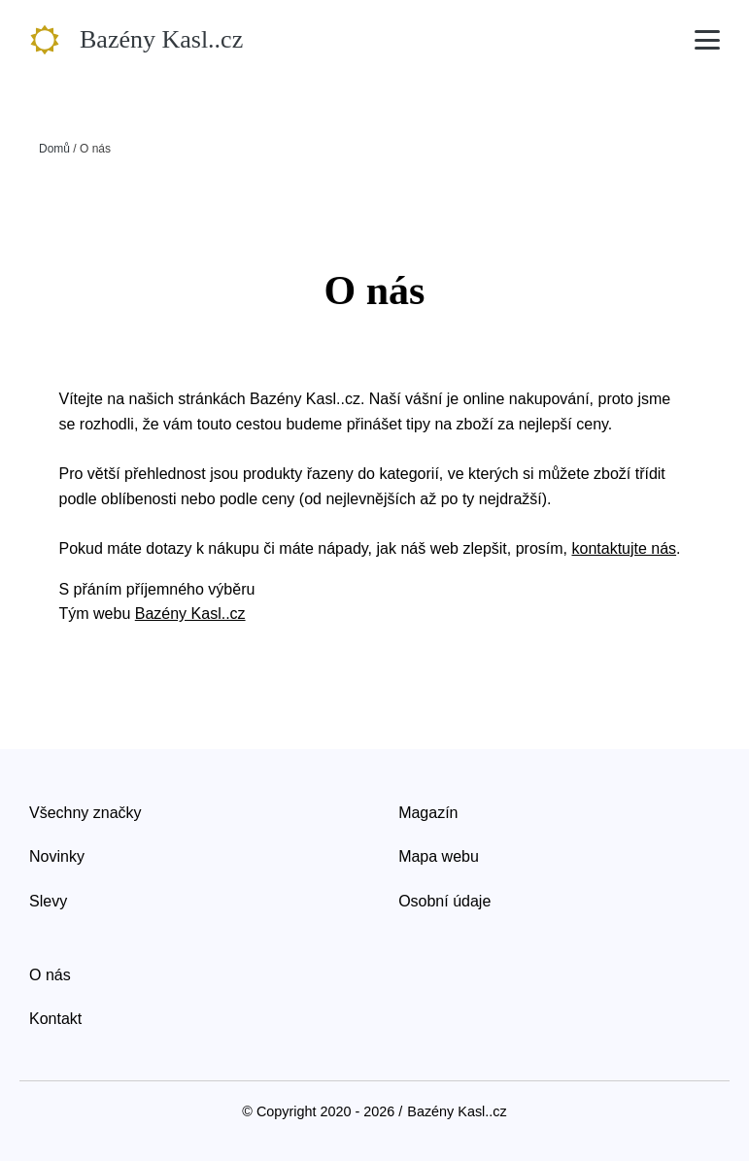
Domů (54, 148)
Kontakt (55, 1018)
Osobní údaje (444, 901)
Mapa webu (438, 856)
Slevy (48, 901)
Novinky (57, 856)
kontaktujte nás (623, 548)
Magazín (428, 812)
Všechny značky (85, 812)
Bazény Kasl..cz (190, 613)
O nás (50, 975)
